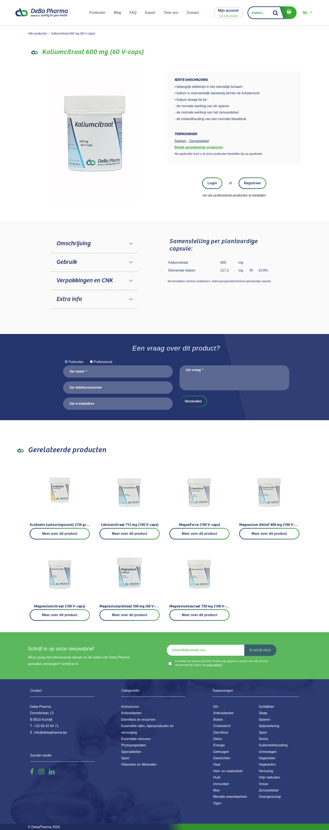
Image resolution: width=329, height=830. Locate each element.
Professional (103, 362)
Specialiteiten (131, 752)
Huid (216, 777)
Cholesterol (221, 726)
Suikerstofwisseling (273, 745)
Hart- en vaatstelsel (227, 771)
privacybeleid (214, 665)
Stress (263, 739)
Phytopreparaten (133, 745)
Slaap (263, 713)
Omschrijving (73, 243)
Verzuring (266, 771)
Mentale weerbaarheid (230, 796)
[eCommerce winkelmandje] (288, 12)
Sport (263, 732)
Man (216, 790)
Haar (217, 764)
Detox (217, 739)
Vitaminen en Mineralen (139, 764)
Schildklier (266, 706)
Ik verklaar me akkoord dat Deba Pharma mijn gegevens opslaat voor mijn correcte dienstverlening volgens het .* (221, 663)
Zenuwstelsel (268, 790)
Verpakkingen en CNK (84, 280)
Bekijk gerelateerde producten (198, 147)
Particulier (75, 362)
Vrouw (263, 784)
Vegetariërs (267, 764)
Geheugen (221, 752)
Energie (219, 745)
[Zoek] (275, 12)
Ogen (217, 803)
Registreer (252, 183)
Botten (218, 719)
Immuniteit (221, 784)
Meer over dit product (59, 533)
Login (212, 183)
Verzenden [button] (193, 401)
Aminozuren (130, 706)
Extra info (69, 299)
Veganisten (267, 758)
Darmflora (220, 732)
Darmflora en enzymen (138, 719)
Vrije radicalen (269, 777)
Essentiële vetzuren (136, 739)
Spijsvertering (269, 726)
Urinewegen (268, 752)
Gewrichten (221, 758)
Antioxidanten (223, 713)
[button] (228, 12)
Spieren (264, 719)
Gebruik (66, 262)
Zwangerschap (270, 796)
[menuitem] (97, 12)
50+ (216, 706)
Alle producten (37, 33)
